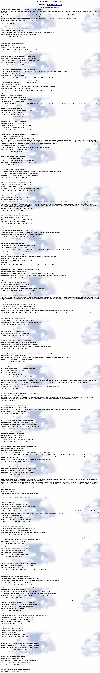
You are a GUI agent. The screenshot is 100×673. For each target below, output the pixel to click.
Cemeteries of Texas (54, 5)
